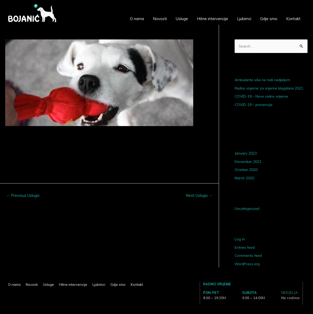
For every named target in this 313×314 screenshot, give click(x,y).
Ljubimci (244, 18)
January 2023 (246, 153)
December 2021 (248, 161)
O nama (137, 18)
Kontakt (293, 18)
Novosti (160, 18)
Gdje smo (268, 18)
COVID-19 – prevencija (254, 104)
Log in (240, 239)
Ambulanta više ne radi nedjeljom (263, 80)
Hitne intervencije (212, 18)
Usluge (182, 18)
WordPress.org (248, 264)
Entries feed (245, 247)
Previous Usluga (23, 195)
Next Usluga (199, 195)
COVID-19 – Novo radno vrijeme (262, 96)
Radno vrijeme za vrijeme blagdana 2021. (270, 88)
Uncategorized (247, 208)
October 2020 (246, 169)
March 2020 (244, 178)
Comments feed (248, 255)
